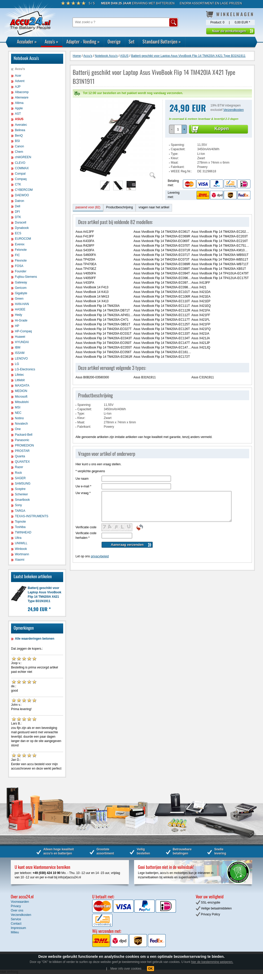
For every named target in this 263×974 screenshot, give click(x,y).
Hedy (18, 315)
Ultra (18, 538)
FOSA (19, 266)
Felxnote (21, 250)
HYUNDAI (22, 342)
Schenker (21, 494)
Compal (20, 173)
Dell (17, 206)
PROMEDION (24, 445)
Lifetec (19, 375)
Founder (20, 271)
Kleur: (175, 158)
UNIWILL (21, 543)
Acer (18, 75)
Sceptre (20, 489)
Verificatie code (86, 527)
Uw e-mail (83, 486)
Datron (19, 201)
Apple (19, 108)
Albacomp (22, 92)
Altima (19, 103)
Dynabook (22, 228)
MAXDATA (22, 385)
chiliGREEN (23, 157)
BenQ (19, 135)
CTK (18, 184)
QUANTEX (22, 461)
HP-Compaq (23, 331)
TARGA (20, 511)
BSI (17, 141)
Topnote (20, 521)
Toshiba (20, 527)
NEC (18, 413)
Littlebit (20, 380)
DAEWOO (22, 195)
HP (17, 326)
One (18, 429)
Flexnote (21, 260)
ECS (18, 233)
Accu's (51, 41)
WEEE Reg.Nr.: (181, 171)
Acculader (27, 41)
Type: (174, 154)
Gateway (21, 282)
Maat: (175, 162)
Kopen (221, 128)
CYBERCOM (24, 190)
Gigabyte (21, 293)
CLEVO (20, 163)
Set (132, 41)
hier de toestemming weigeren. (212, 962)
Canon (19, 146)
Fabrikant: (177, 167)
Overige (114, 41)
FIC (17, 255)
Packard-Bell (23, 434)
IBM (17, 347)
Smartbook (22, 500)
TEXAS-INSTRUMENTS (31, 516)
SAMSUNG (23, 483)
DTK (18, 217)
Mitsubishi (22, 402)
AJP (18, 86)
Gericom (20, 288)
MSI (17, 407)
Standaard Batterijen (162, 41)
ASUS (19, 119)
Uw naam (82, 478)
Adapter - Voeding (83, 41)
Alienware (22, 97)
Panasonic (22, 440)
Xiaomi (19, 559)
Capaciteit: (178, 149)
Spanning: (178, 145)
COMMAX (22, 168)
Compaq (20, 179)
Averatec (21, 125)
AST (18, 113)
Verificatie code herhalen (86, 535)
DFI (17, 211)
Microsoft (21, 396)
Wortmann (22, 554)
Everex (19, 244)
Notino (19, 418)
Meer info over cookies (126, 968)
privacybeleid (100, 556)
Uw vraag (83, 493)
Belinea (20, 130)
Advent (19, 81)
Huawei (20, 336)
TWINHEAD (23, 532)
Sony (18, 505)
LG (17, 364)
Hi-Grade (21, 320)
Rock (18, 473)
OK (150, 968)
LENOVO (21, 358)
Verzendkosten (233, 110)
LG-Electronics (25, 369)
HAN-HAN (22, 304)
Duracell (20, 222)
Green (19, 298)
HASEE (20, 309)
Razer (19, 467)
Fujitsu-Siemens (26, 277)
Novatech (21, 423)
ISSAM (19, 353)
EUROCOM (23, 238)
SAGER (20, 478)
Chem (19, 152)
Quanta (20, 456)
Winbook (21, 549)
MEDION (21, 391)
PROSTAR (22, 451)
